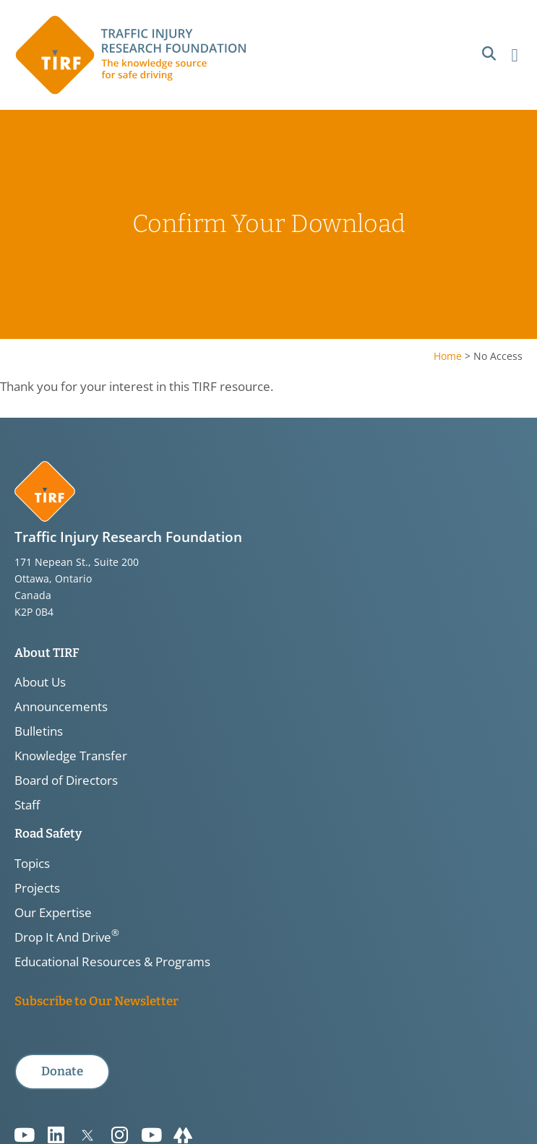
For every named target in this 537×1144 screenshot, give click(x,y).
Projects (37, 888)
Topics (32, 863)
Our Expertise (53, 913)
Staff (27, 805)
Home (448, 356)
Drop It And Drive (66, 937)
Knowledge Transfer (70, 756)
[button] (489, 53)
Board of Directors (66, 780)
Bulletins (38, 731)
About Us (40, 682)
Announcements (61, 707)
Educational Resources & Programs (112, 962)
